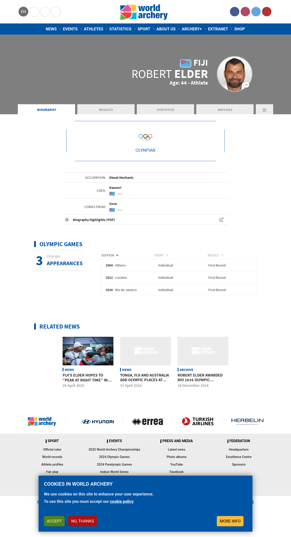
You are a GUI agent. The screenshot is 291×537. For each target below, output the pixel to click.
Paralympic (45, 12)
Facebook (235, 12)
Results (106, 114)
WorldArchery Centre (56, 12)
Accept (54, 521)
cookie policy (122, 501)
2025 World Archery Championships (114, 456)
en (23, 11)
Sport (143, 29)
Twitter (256, 12)
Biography (46, 114)
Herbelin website (247, 427)
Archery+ (192, 29)
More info (230, 521)
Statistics (120, 29)
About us (166, 29)
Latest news (176, 456)
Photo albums (176, 463)
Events (70, 29)
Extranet (218, 29)
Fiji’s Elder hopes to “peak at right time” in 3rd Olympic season (85, 386)
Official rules (52, 456)
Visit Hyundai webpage (98, 427)
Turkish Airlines (198, 427)
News (51, 29)
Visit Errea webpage (148, 427)
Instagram (245, 12)
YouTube (267, 12)
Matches (224, 114)
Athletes (93, 29)
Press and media (177, 447)
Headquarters (238, 456)
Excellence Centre (239, 463)
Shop (239, 29)
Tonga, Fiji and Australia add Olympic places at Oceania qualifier (144, 386)
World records (52, 463)
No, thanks (82, 521)
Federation (240, 447)
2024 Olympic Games (114, 463)
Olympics (34, 12)
